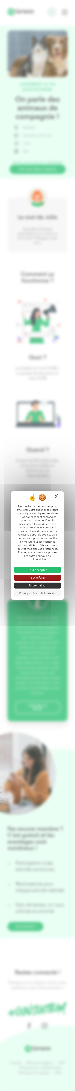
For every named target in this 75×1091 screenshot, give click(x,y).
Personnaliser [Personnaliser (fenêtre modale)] (37, 585)
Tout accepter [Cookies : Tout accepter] (37, 570)
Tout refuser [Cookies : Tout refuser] (37, 578)
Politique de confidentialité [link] (37, 593)
